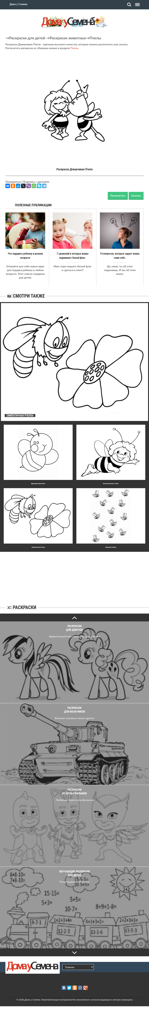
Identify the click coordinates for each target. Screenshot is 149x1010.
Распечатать (117, 195)
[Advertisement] (74, 575)
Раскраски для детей (27, 38)
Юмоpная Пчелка (110, 547)
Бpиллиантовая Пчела (38, 483)
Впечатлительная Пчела (110, 483)
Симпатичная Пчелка (38, 547)
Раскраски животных (68, 38)
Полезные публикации (33, 205)
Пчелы (95, 38)
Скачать (136, 195)
